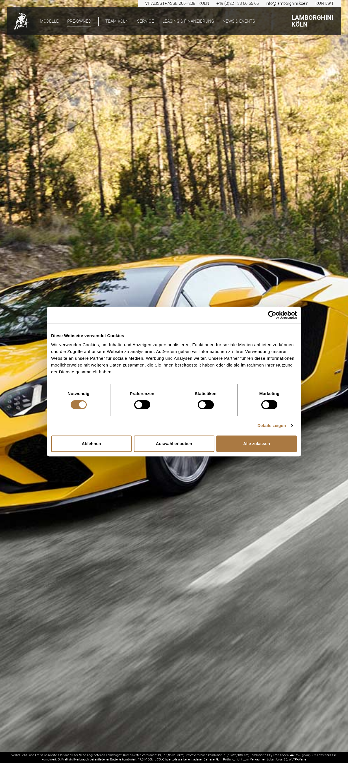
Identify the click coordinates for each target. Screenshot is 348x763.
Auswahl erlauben (174, 443)
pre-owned (79, 21)
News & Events (239, 21)
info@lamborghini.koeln (287, 3)
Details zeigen (271, 425)
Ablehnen (91, 443)
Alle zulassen (256, 443)
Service (145, 21)
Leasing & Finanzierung (188, 21)
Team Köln (117, 21)
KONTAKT (325, 3)
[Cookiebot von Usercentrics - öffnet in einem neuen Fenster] (272, 315)
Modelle (49, 21)
